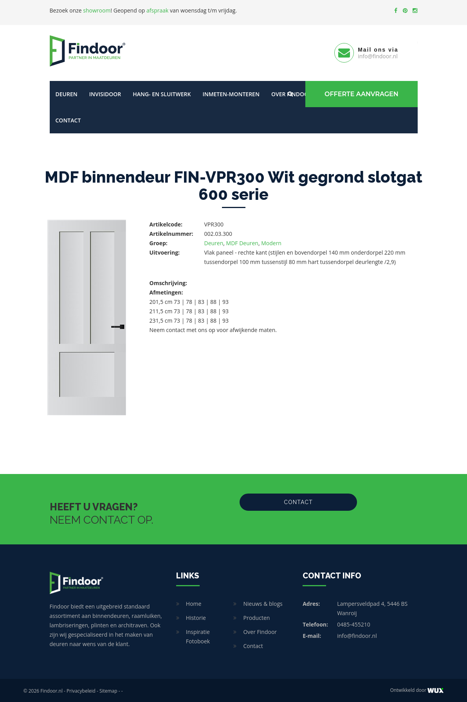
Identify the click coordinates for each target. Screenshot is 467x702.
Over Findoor (260, 630)
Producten (256, 616)
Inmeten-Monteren (230, 93)
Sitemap (108, 689)
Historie (196, 616)
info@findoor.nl (357, 634)
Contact (68, 119)
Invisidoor (105, 93)
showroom (96, 10)
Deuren (67, 93)
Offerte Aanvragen (361, 93)
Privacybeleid (81, 689)
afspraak (157, 10)
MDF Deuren (242, 242)
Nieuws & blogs (262, 602)
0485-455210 (353, 623)
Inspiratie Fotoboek (198, 635)
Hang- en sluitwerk (162, 93)
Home (194, 602)
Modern (271, 242)
